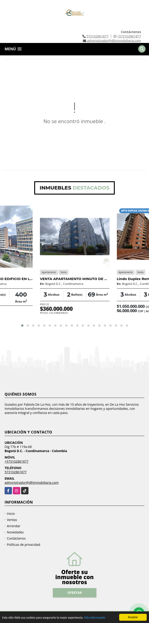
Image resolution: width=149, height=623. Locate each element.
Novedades (15, 532)
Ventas (12, 520)
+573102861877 (129, 36)
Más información (94, 618)
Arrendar (13, 526)
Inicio (11, 513)
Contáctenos (16, 538)
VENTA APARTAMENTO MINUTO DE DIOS (76, 279)
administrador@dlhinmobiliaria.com (32, 482)
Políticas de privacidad (23, 544)
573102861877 (97, 36)
